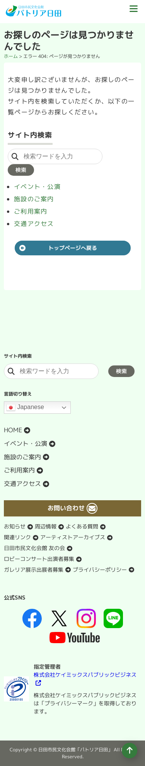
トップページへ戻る (72, 247)
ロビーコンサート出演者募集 (39, 558)
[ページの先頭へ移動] (129, 750)
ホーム (11, 56)
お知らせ (15, 526)
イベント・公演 (37, 186)
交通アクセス (34, 223)
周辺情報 (45, 526)
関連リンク (17, 537)
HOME (13, 430)
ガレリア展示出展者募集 (33, 569)
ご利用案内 (30, 211)
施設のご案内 (34, 199)
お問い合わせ (66, 508)
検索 (20, 169)
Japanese (25, 407)
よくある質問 (82, 526)
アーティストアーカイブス (72, 537)
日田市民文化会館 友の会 (34, 548)
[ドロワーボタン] (133, 11)
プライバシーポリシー (100, 569)
